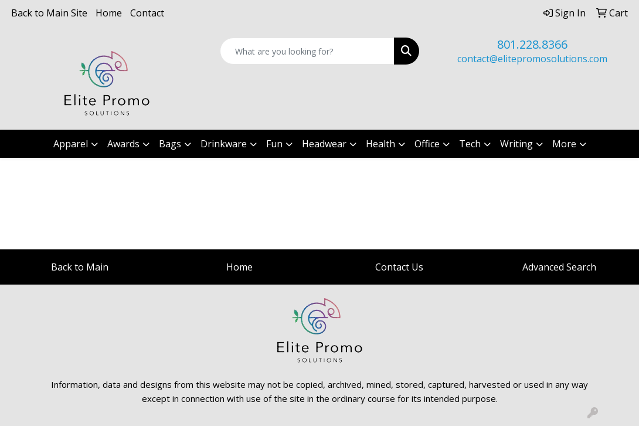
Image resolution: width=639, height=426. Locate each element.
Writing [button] (516, 143)
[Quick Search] (307, 51)
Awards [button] (123, 143)
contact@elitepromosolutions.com (532, 58)
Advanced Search (559, 267)
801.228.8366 (532, 44)
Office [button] (427, 143)
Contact (147, 12)
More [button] (564, 143)
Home (109, 12)
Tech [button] (470, 143)
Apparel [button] (70, 143)
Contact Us (399, 267)
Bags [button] (170, 143)
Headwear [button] (324, 143)
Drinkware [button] (223, 143)
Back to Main (79, 267)
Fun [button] (274, 143)
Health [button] (380, 143)
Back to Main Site (49, 12)
